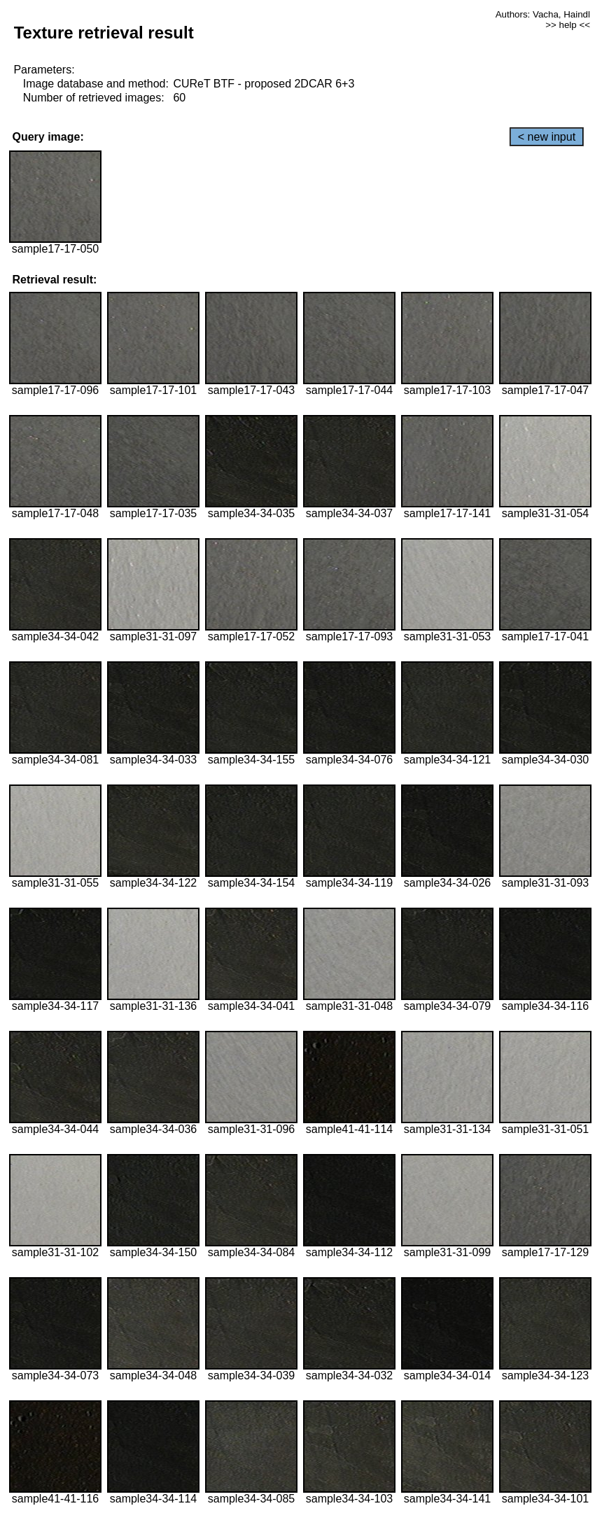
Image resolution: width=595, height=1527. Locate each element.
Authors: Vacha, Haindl (543, 14)
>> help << (567, 25)
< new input (546, 137)
